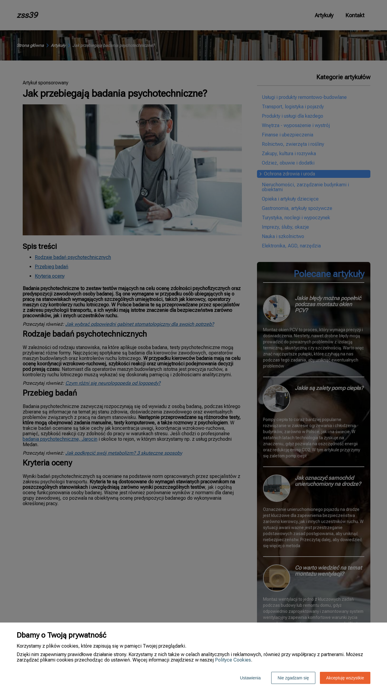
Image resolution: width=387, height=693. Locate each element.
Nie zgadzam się (293, 677)
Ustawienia (250, 677)
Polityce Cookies (233, 660)
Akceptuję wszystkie (345, 677)
